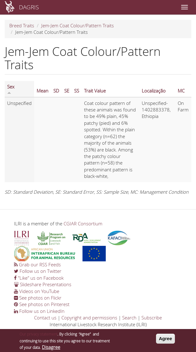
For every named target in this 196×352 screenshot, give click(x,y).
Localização (154, 91)
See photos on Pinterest (41, 304)
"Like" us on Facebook (39, 278)
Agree (165, 340)
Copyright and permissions (89, 317)
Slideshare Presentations (42, 284)
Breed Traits (21, 25)
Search (129, 317)
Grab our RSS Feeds (37, 264)
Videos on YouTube (36, 291)
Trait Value (95, 91)
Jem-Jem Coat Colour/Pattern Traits (77, 25)
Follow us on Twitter (37, 271)
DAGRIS (29, 7)
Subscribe (151, 317)
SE (66, 91)
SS (76, 91)
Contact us (45, 317)
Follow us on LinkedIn (39, 311)
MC (181, 91)
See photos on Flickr (37, 298)
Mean (42, 91)
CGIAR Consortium (83, 223)
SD (56, 91)
